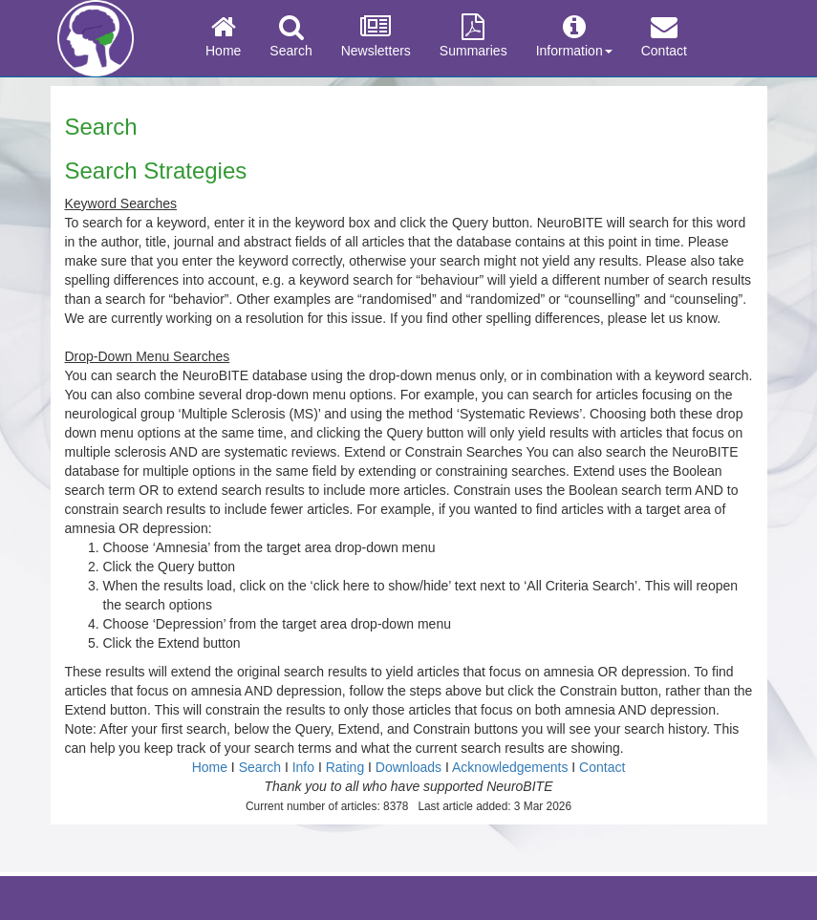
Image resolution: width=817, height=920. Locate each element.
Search (290, 36)
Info (303, 767)
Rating (345, 767)
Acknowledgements (510, 767)
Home (223, 36)
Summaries (473, 36)
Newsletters (376, 36)
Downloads (408, 767)
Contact (664, 36)
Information (574, 36)
